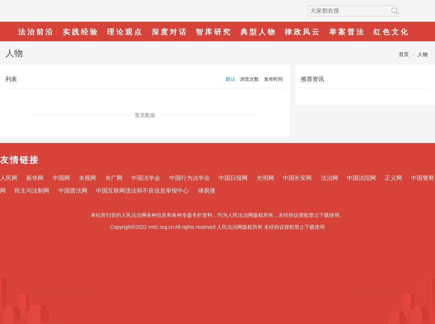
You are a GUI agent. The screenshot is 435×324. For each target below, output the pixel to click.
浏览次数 (249, 79)
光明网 (265, 178)
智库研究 (214, 32)
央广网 (114, 178)
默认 (230, 79)
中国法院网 (361, 178)
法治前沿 (36, 32)
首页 (404, 54)
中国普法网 (72, 191)
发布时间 (273, 79)
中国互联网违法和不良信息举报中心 (142, 191)
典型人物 (258, 32)
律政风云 (303, 32)
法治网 (329, 178)
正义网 (393, 178)
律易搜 (206, 191)
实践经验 (81, 32)
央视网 (87, 178)
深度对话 (170, 32)
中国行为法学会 (189, 178)
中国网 (61, 178)
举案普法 (347, 32)
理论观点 (125, 32)
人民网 (8, 178)
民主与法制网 (31, 191)
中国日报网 (233, 178)
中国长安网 (297, 178)
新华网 (35, 178)
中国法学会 (145, 178)
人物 (423, 54)
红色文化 (391, 32)
